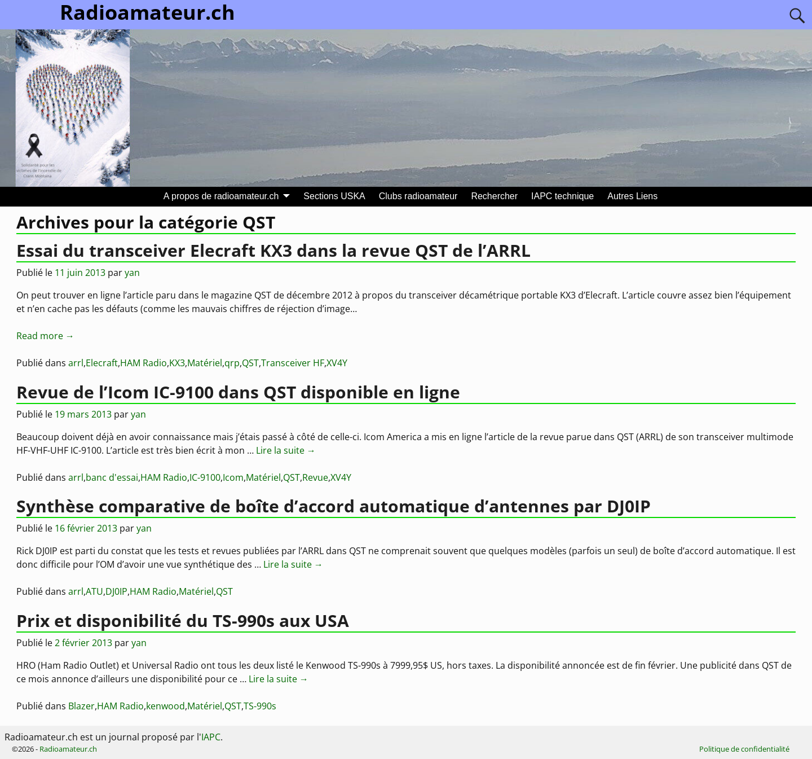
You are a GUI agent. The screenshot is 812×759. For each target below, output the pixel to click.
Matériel (204, 363)
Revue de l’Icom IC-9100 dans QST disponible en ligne (238, 391)
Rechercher (494, 196)
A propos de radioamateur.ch (221, 196)
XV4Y (336, 363)
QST (250, 363)
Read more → (45, 336)
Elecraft (102, 363)
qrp (232, 363)
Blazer (81, 706)
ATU (94, 591)
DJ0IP (116, 591)
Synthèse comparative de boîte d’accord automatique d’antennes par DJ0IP (333, 505)
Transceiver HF (292, 363)
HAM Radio (143, 363)
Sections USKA (334, 196)
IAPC (210, 737)
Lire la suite (286, 450)
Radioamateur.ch (68, 749)
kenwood (165, 706)
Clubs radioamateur (418, 196)
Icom (233, 477)
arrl (75, 363)
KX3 (177, 363)
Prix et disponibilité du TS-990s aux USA (182, 620)
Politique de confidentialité (744, 749)
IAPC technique (562, 196)
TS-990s (260, 706)
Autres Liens (632, 196)
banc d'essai (112, 477)
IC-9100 (204, 477)
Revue (315, 477)
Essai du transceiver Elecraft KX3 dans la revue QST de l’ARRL (273, 250)
